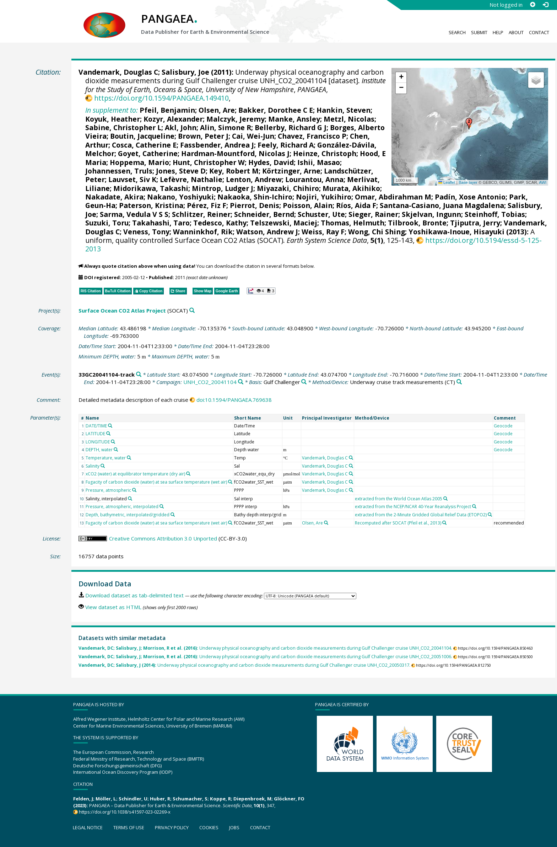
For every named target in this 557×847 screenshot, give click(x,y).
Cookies (208, 827)
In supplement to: (111, 110)
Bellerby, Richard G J (290, 127)
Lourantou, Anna (314, 179)
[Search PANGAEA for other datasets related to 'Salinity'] (103, 466)
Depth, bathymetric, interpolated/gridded (127, 515)
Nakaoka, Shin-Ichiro (254, 197)
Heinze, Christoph (324, 153)
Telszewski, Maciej (283, 223)
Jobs (234, 827)
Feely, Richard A (286, 145)
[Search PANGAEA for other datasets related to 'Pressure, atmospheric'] (134, 490)
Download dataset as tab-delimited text (134, 595)
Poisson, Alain (307, 205)
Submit (479, 32)
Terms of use (128, 827)
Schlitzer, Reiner (201, 214)
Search (457, 32)
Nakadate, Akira (114, 197)
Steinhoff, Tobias (495, 214)
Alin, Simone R (225, 127)
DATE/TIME (96, 426)
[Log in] (545, 4)
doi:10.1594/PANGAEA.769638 (234, 399)
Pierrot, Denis (254, 205)
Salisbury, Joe (185, 72)
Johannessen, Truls (118, 171)
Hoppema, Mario (139, 162)
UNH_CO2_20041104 (210, 381)
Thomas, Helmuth (352, 223)
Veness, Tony (146, 231)
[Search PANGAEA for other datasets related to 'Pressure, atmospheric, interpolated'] (161, 506)
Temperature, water (106, 458)
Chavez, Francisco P (312, 136)
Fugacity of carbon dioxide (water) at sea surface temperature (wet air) (156, 482)
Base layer (468, 182)
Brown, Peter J (203, 136)
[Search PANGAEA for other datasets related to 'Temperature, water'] (129, 458)
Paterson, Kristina (151, 205)
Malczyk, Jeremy (235, 119)
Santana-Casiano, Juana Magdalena (442, 205)
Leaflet (446, 182)
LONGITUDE (98, 442)
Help (498, 32)
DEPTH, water (99, 450)
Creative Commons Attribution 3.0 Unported (163, 538)
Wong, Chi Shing (376, 231)
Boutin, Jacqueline (142, 136)
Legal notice (88, 827)
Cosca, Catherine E (144, 145)
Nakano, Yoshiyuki (180, 197)
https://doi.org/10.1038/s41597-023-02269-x (125, 812)
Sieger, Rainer (373, 214)
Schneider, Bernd (264, 214)
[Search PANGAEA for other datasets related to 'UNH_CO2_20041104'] (240, 382)
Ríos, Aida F (356, 205)
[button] (469, 123)
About (516, 32)
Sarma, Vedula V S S (134, 214)
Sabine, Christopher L (123, 127)
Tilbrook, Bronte (417, 223)
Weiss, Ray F (323, 231)
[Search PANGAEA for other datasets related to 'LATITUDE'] (108, 433)
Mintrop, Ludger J (222, 188)
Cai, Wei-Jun (253, 136)
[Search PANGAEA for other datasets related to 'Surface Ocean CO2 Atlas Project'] (192, 310)
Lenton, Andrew (254, 179)
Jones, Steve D (181, 171)
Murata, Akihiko (351, 188)
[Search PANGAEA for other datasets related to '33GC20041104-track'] (138, 374)
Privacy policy (172, 827)
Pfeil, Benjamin (167, 110)
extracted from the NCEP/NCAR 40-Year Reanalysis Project (413, 507)
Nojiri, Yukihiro (323, 197)
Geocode (503, 426)
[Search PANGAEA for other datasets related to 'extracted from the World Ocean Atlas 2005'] (445, 498)
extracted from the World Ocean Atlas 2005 (398, 499)
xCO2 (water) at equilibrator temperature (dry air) (135, 474)
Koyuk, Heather (112, 119)
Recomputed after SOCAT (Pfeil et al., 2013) (398, 523)
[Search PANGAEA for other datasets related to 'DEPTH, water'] (116, 449)
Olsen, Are (217, 110)
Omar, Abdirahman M (393, 197)
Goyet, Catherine (148, 153)
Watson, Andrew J (267, 231)
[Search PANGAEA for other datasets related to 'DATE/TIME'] (110, 426)
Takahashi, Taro (161, 223)
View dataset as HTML (113, 607)
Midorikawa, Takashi (150, 188)
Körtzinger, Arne (291, 171)
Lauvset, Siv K (132, 179)
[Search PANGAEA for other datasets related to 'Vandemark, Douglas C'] (351, 458)
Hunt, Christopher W (209, 162)
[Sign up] (532, 4)
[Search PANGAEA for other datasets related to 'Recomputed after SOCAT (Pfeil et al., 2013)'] (444, 523)
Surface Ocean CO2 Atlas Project (122, 310)
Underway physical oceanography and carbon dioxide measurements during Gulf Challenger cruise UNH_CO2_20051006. (265, 657)
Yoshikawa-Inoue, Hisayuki (456, 231)
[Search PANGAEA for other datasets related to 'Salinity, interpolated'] (130, 498)
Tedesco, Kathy (220, 223)
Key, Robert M (234, 171)
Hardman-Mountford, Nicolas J (235, 153)
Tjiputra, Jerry (475, 223)
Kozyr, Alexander (173, 119)
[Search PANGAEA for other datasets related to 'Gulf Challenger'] (304, 382)
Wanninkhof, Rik (203, 231)
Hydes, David (271, 162)
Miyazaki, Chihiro (288, 188)
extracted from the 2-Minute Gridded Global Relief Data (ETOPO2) (421, 515)
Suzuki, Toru (107, 223)
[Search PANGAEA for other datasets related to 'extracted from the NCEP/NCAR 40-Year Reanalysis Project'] (474, 506)
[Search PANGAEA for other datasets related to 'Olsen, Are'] (326, 523)
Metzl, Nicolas (349, 119)
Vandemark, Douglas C (118, 72)
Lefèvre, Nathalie (191, 179)
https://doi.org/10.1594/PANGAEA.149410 (161, 98)
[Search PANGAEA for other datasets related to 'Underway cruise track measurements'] (459, 382)
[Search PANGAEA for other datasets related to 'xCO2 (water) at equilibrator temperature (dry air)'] (188, 474)
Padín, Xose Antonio (470, 197)
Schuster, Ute (321, 214)
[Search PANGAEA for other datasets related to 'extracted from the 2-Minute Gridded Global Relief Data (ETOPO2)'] (490, 514)
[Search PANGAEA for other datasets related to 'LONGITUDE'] (113, 442)
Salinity (92, 466)
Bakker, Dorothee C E (275, 110)
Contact (539, 32)
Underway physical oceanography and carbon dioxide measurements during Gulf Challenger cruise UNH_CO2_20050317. (244, 665)
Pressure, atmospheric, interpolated (122, 507)
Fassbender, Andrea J (217, 145)
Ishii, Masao (318, 162)
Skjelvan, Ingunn (431, 214)
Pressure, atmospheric (108, 490)
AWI (542, 182)
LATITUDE (95, 434)
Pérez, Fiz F (206, 205)
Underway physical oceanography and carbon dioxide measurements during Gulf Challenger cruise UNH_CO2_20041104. (265, 648)
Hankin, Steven (344, 110)
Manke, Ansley (294, 119)
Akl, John (180, 127)
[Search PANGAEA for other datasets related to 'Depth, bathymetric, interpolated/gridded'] (173, 514)
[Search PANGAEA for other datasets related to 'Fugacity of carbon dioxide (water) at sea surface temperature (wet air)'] (230, 482)
